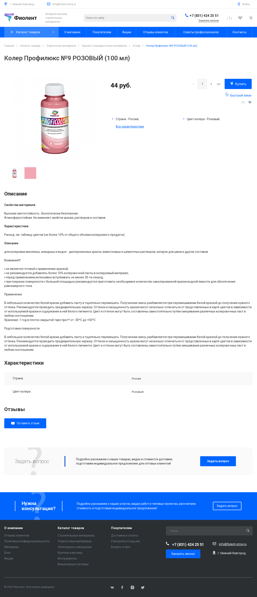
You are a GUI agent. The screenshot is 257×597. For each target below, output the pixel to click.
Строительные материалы (76, 535)
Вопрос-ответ (121, 547)
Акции (8, 558)
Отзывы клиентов (16, 535)
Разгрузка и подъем (125, 541)
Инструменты (67, 558)
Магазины (11, 547)
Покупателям (121, 528)
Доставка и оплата (124, 535)
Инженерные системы (73, 564)
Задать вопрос (218, 461)
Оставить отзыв (28, 423)
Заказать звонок (183, 553)
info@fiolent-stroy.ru (64, 4)
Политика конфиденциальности (26, 541)
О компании (13, 528)
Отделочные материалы (75, 541)
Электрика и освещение (75, 547)
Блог (7, 552)
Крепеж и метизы (70, 552)
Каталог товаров (71, 528)
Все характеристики (130, 126)
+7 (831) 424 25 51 (204, 16)
